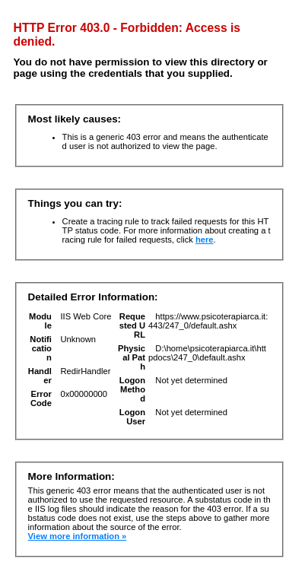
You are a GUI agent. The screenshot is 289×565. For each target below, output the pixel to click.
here (204, 239)
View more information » (77, 536)
